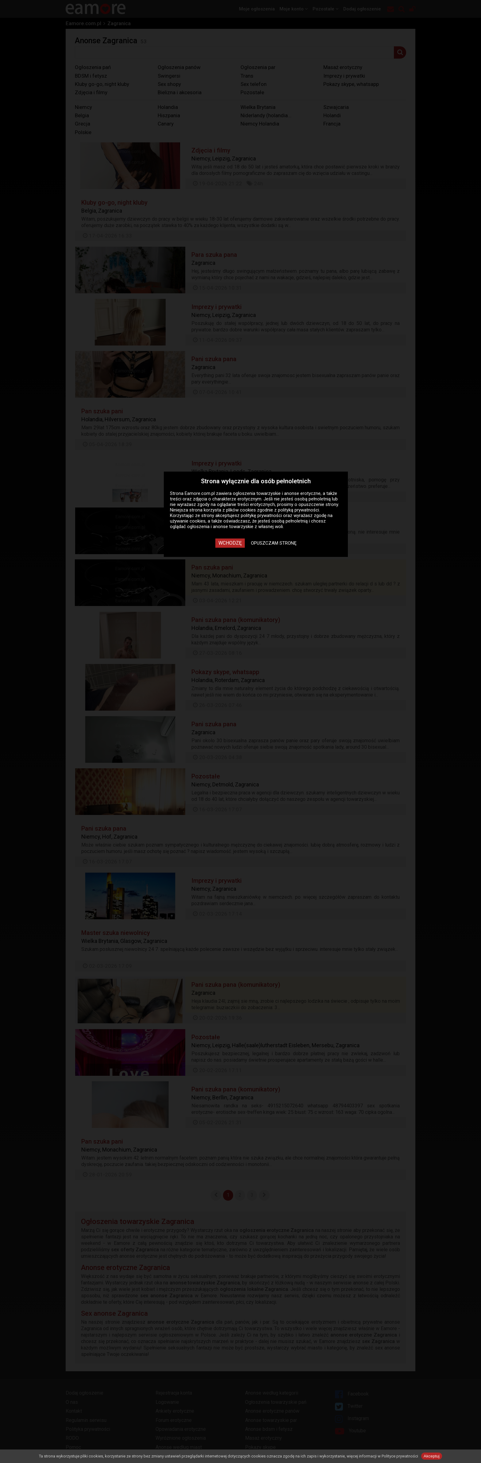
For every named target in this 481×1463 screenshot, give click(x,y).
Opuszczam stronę (274, 543)
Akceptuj (432, 1456)
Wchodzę (230, 543)
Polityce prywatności (400, 1456)
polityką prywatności (298, 510)
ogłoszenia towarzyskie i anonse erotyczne (277, 493)
